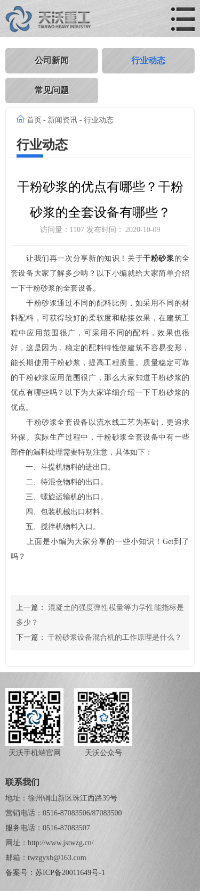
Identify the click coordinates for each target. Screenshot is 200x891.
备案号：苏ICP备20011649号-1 (55, 873)
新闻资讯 (62, 120)
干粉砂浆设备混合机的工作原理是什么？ (114, 637)
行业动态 (148, 60)
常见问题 (52, 90)
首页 (34, 120)
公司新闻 (52, 60)
